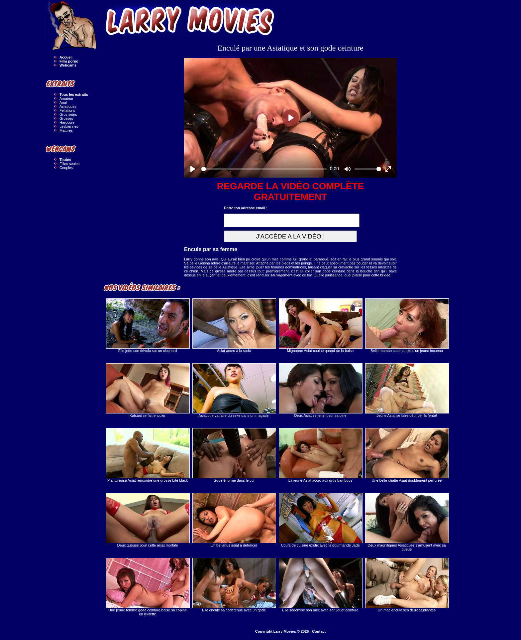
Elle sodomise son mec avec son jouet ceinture (320, 585)
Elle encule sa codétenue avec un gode (233, 585)
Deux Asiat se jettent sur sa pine (320, 390)
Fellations (67, 110)
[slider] (264, 169)
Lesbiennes (68, 126)
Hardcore (66, 122)
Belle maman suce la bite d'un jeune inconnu (406, 325)
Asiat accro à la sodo (233, 325)
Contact (319, 631)
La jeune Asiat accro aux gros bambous (320, 455)
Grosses (66, 118)
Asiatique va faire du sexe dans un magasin (233, 390)
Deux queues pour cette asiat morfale (147, 520)
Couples (66, 168)
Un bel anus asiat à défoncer (233, 520)
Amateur (66, 98)
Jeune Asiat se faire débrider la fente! (406, 390)
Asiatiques (67, 106)
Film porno (68, 61)
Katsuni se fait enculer (147, 390)
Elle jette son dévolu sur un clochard (147, 325)
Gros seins (68, 114)
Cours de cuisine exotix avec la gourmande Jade (320, 520)
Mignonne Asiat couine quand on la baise (320, 325)
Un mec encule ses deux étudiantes (406, 585)
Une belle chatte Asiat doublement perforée (406, 455)
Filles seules (69, 164)
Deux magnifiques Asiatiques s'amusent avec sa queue (406, 522)
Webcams (67, 65)
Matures (66, 130)
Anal (63, 102)
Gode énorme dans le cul (233, 455)
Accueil (65, 57)
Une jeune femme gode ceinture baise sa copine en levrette (147, 587)
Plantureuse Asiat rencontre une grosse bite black (147, 455)
